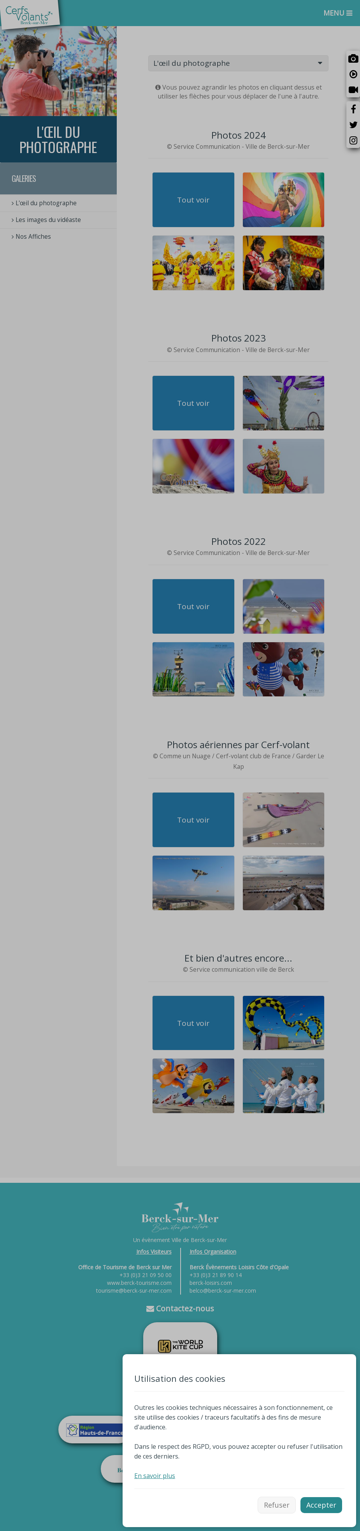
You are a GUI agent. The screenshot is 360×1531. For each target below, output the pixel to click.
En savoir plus (154, 1475)
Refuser (277, 1505)
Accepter (321, 1505)
